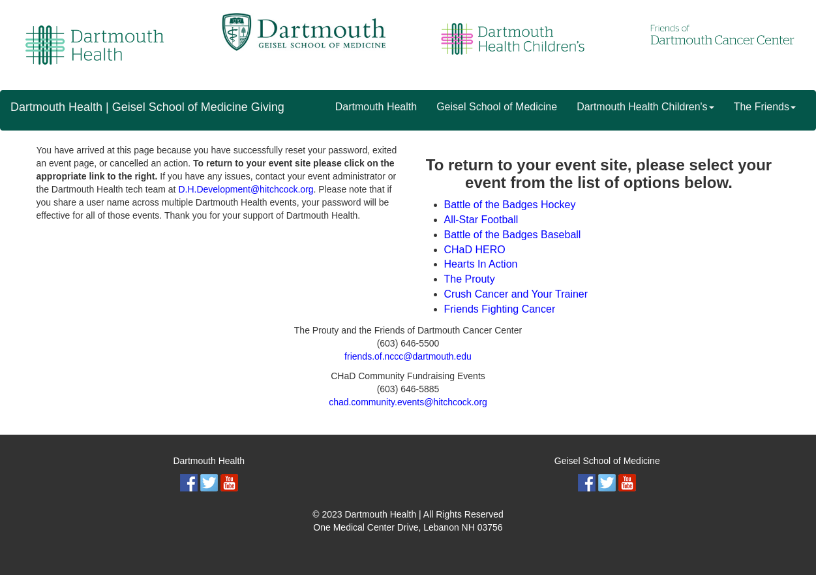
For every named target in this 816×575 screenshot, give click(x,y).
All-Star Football (481, 219)
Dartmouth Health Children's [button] (645, 106)
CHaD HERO (475, 249)
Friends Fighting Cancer (500, 309)
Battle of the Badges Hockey (510, 204)
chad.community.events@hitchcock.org (408, 402)
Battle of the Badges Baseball (512, 234)
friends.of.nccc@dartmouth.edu (408, 356)
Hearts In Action (481, 264)
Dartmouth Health (376, 106)
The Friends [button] (765, 106)
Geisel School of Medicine (496, 106)
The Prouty (469, 279)
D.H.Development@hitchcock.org (245, 189)
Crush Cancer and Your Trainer (516, 294)
